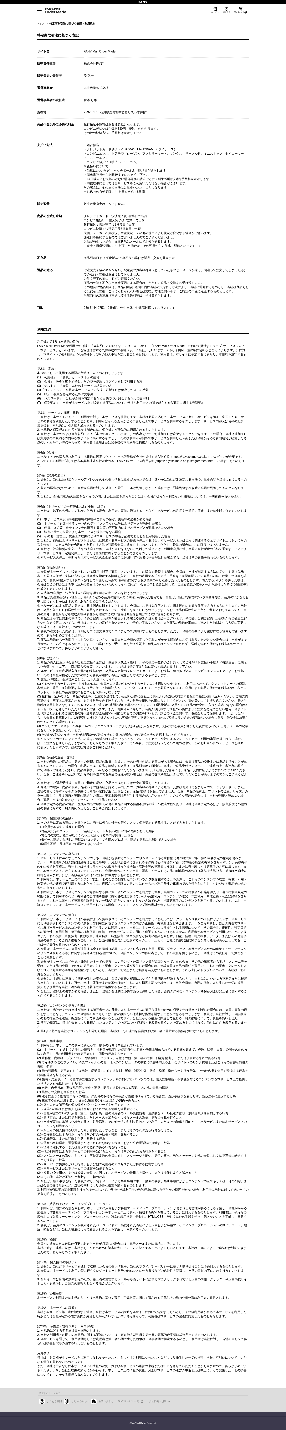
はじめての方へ (80, 1401)
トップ (40, 23)
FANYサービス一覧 (128, 1401)
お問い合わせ (106, 1401)
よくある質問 (54, 1401)
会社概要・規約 (157, 1401)
